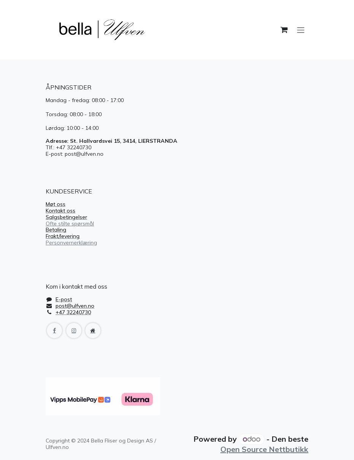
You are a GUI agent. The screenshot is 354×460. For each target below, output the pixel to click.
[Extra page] (92, 330)
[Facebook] (54, 330)
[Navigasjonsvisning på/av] (300, 30)
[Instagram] (73, 330)
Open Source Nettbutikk (264, 449)
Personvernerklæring (71, 242)
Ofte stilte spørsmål (70, 223)
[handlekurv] (284, 30)
